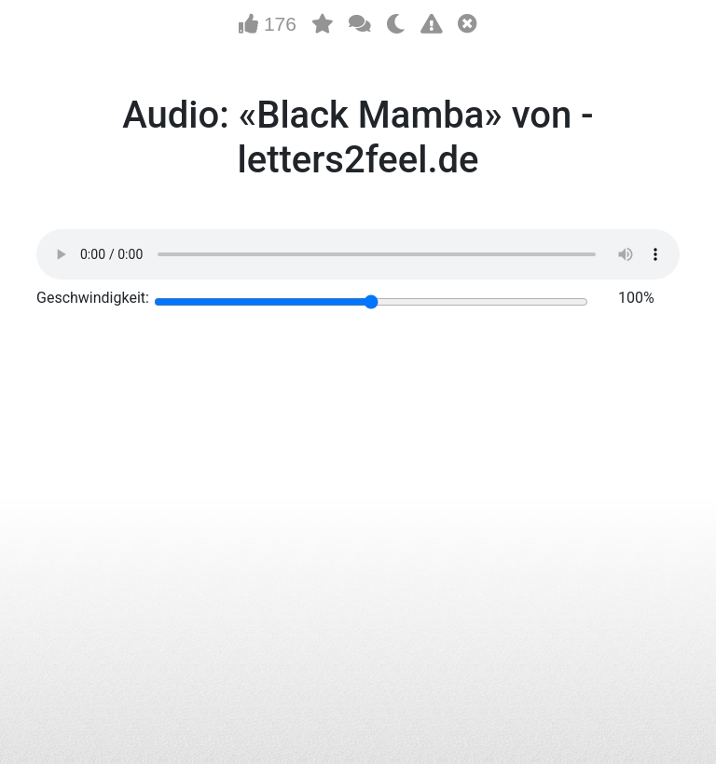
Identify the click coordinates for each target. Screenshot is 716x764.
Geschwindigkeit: (92, 298)
